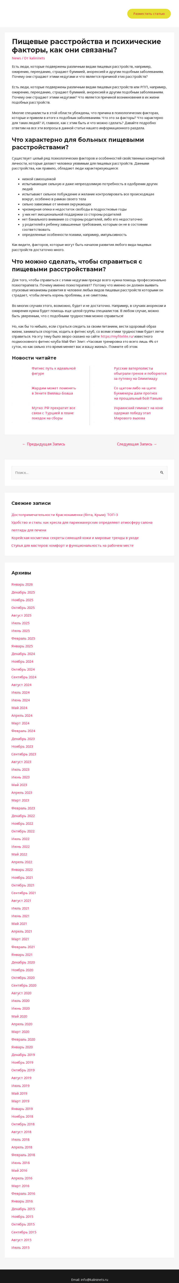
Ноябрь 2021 (21, 874)
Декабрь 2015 (22, 1202)
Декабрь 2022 (22, 813)
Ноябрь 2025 (21, 599)
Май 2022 (19, 851)
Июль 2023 (20, 767)
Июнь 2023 (20, 774)
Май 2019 (19, 1088)
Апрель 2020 (21, 1019)
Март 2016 (20, 1180)
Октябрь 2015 (22, 1218)
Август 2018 (21, 1126)
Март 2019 (20, 1095)
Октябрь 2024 (22, 667)
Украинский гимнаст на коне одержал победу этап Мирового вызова (136, 412)
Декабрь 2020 (22, 958)
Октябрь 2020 (22, 973)
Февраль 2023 (22, 805)
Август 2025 (21, 614)
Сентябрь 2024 (23, 675)
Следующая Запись (137, 443)
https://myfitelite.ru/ (116, 336)
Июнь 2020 (20, 1004)
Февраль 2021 (22, 942)
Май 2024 (19, 705)
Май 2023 (19, 782)
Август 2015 (21, 1233)
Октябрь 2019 (22, 1065)
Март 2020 (20, 1027)
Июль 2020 (20, 996)
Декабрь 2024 (22, 652)
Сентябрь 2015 (23, 1225)
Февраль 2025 (22, 637)
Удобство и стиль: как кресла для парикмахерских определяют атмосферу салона (78, 521)
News (16, 58)
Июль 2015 (20, 1241)
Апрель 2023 (21, 790)
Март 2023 (20, 797)
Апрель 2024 (21, 713)
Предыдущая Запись (43, 443)
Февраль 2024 (22, 728)
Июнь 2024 (20, 698)
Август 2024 (21, 683)
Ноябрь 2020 (21, 966)
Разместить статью (149, 13)
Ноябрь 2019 (21, 1057)
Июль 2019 (20, 1080)
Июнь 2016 (20, 1156)
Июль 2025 (20, 621)
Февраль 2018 (22, 1149)
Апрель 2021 (21, 927)
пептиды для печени (28, 529)
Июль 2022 (20, 836)
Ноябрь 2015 (21, 1210)
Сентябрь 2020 (23, 981)
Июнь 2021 (20, 912)
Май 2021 (19, 920)
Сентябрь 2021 (23, 889)
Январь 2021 (21, 950)
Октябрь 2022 (22, 828)
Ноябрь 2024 (21, 660)
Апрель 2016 (21, 1172)
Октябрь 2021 (22, 881)
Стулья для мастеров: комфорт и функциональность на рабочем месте (69, 544)
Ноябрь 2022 (21, 820)
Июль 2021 (20, 904)
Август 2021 (21, 897)
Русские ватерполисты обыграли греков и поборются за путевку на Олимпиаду (138, 373)
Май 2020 (19, 1011)
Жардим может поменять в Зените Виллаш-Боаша (52, 390)
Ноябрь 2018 (21, 1111)
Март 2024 (20, 721)
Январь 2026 (21, 583)
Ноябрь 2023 (21, 744)
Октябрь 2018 (22, 1118)
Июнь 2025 (20, 629)
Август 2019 (21, 1072)
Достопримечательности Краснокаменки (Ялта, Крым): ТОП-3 (61, 514)
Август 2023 (21, 759)
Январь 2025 (21, 644)
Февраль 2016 (22, 1187)
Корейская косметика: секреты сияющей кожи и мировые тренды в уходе (71, 537)
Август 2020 (21, 988)
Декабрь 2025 (22, 591)
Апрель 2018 (21, 1141)
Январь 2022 (21, 866)
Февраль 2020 (22, 1034)
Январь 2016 (21, 1195)
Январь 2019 (21, 1103)
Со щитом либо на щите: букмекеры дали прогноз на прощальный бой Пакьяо (136, 393)
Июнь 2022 (20, 843)
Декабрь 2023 (22, 736)
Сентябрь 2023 (23, 751)
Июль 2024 (20, 690)
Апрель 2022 (21, 858)
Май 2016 (19, 1164)
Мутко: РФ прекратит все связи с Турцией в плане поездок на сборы (57, 412)
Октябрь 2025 (22, 606)
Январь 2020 (21, 1042)
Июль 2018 (20, 1134)
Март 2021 (20, 935)
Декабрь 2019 (22, 1050)
